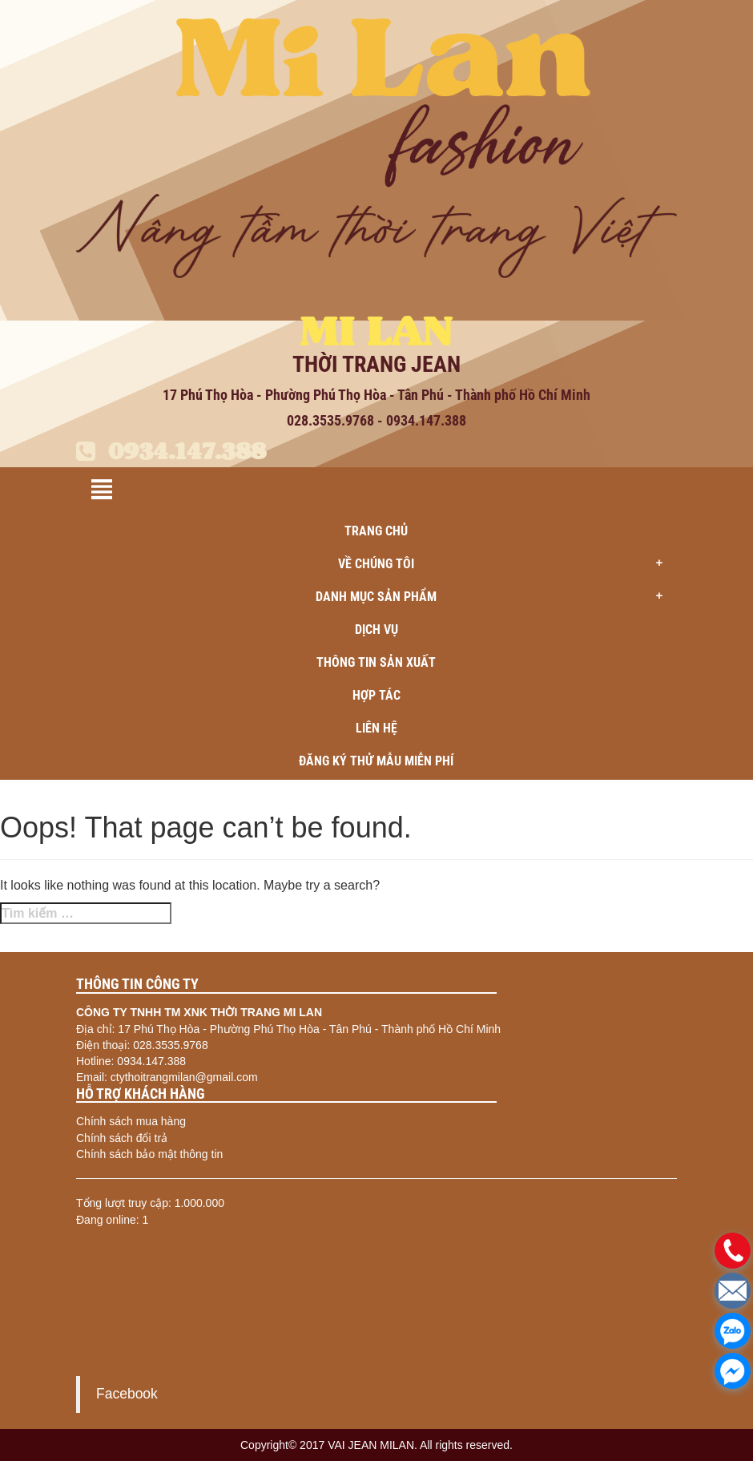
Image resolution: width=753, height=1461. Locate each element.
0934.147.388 (171, 451)
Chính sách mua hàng (131, 1121)
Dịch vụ (376, 629)
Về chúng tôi (505, 564)
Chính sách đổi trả (121, 1138)
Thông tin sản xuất (376, 662)
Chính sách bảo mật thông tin (149, 1154)
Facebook (127, 1394)
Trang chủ (376, 531)
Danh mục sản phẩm (494, 597)
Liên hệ (376, 728)
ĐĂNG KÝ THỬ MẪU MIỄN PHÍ (376, 761)
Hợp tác (376, 695)
